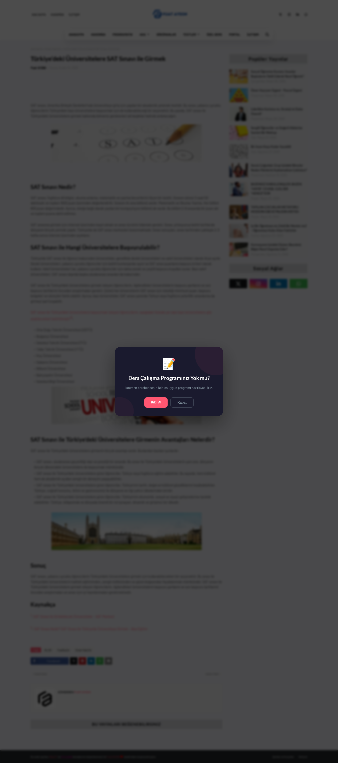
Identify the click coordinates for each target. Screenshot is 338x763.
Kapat (182, 402)
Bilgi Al (156, 402)
